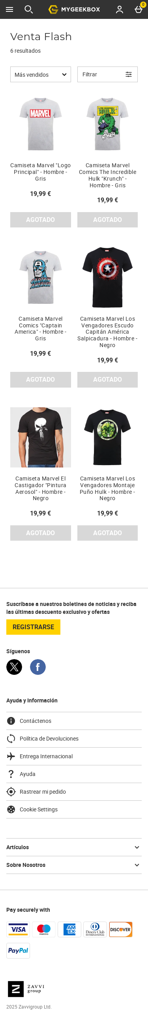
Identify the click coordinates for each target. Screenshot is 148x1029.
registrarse (33, 627)
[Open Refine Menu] (107, 74)
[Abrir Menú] (9, 9)
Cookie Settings (32, 809)
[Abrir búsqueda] (29, 9)
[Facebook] (38, 672)
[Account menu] (119, 9)
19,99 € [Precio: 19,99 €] (40, 193)
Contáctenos (28, 721)
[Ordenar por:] (40, 74)
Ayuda (21, 774)
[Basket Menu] (138, 9)
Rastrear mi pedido (36, 791)
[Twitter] (14, 672)
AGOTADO (40, 219)
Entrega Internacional (39, 756)
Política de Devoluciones (42, 738)
